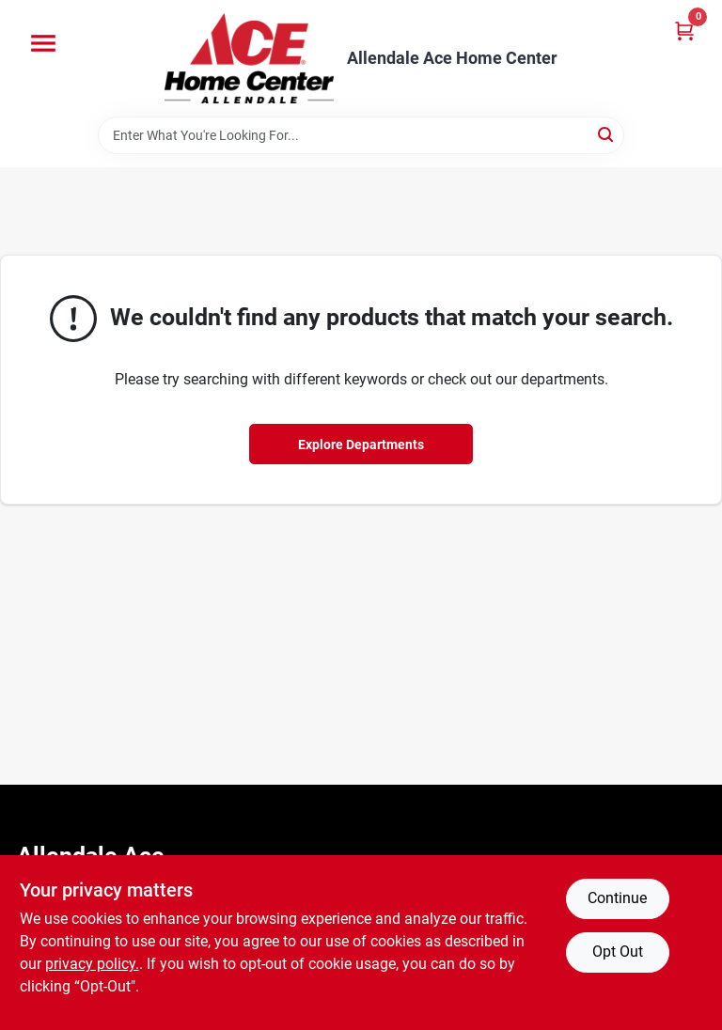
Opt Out (617, 951)
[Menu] (43, 43)
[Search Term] (361, 135)
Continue (617, 898)
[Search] (606, 133)
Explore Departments (361, 444)
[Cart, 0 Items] (684, 30)
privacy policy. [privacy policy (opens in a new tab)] (92, 964)
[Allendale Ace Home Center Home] (249, 58)
